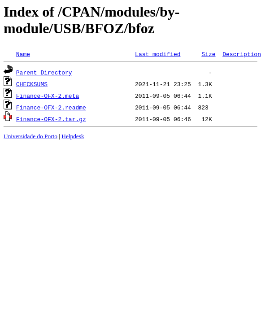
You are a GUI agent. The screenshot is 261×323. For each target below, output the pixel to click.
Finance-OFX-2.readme (51, 107)
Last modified (157, 54)
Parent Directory (44, 72)
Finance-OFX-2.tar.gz (51, 119)
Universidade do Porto (30, 136)
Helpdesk (72, 136)
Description (241, 54)
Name (23, 54)
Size (208, 54)
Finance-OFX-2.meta (47, 96)
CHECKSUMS (32, 84)
